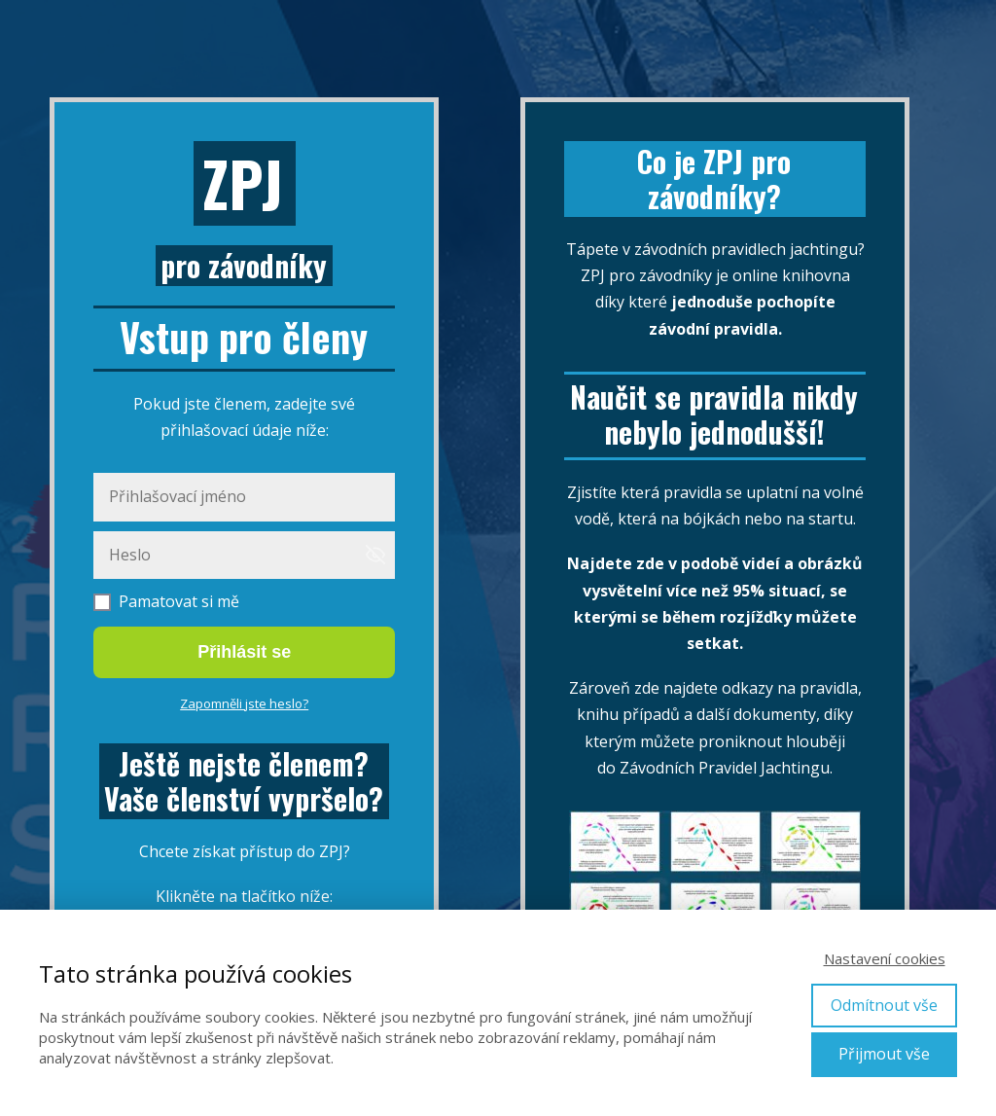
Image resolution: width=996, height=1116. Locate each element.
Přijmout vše (884, 1053)
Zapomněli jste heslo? (244, 703)
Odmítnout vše (884, 1005)
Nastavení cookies (884, 958)
